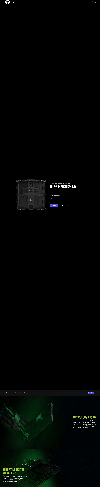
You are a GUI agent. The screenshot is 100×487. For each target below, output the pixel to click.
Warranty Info (23, 393)
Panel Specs (15, 393)
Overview (8, 393)
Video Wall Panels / (59, 183)
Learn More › (54, 205)
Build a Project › (64, 205)
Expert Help (90, 393)
